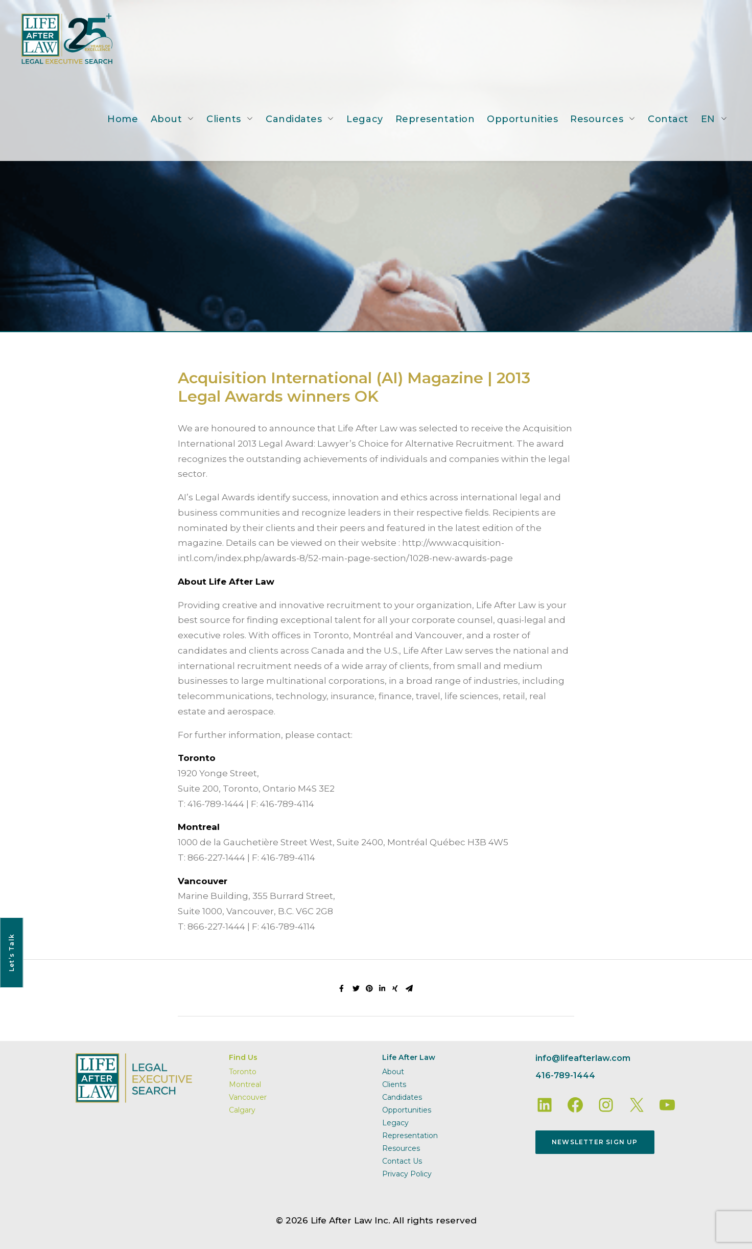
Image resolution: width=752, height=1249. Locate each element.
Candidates (294, 119)
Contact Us (402, 1161)
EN (708, 119)
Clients (223, 119)
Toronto (242, 1071)
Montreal (245, 1084)
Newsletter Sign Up (595, 1142)
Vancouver (248, 1097)
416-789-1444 (565, 1075)
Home (122, 119)
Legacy (364, 119)
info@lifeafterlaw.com (582, 1058)
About (166, 119)
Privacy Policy (407, 1173)
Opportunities (522, 119)
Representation (435, 119)
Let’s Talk (11, 953)
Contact (668, 119)
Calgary (242, 1110)
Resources (596, 119)
